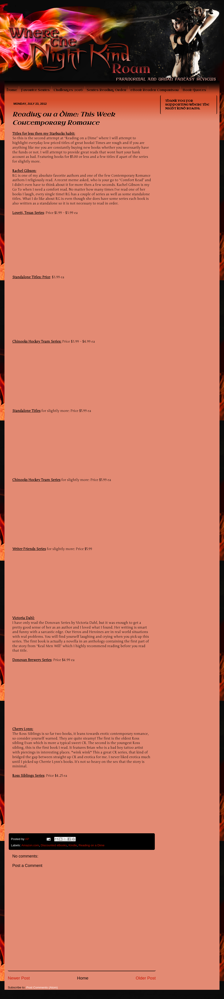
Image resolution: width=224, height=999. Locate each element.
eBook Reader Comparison (154, 90)
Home (11, 90)
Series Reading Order (106, 90)
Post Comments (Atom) (42, 987)
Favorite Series (35, 90)
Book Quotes (194, 90)
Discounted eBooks (54, 845)
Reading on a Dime (92, 845)
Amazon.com (30, 845)
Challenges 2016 (68, 90)
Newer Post (19, 978)
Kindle (73, 845)
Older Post (146, 978)
